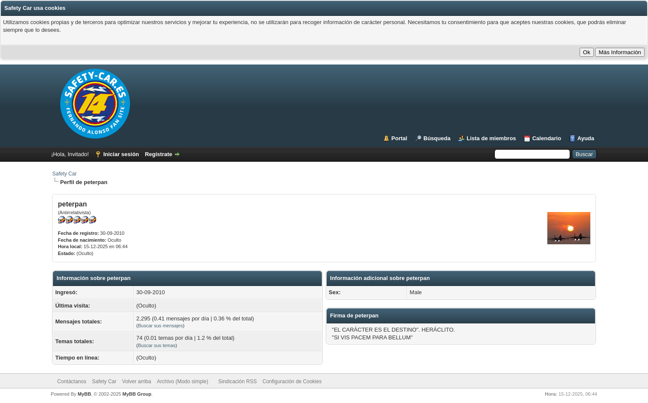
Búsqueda (437, 138)
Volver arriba (136, 381)
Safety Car (64, 174)
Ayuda (585, 138)
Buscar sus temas (156, 345)
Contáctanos (71, 381)
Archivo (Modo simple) (182, 381)
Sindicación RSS (237, 381)
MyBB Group (137, 394)
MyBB (84, 394)
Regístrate (159, 154)
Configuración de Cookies (291, 381)
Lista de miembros (491, 138)
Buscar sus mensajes (160, 325)
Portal (399, 138)
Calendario (546, 138)
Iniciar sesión (121, 154)
